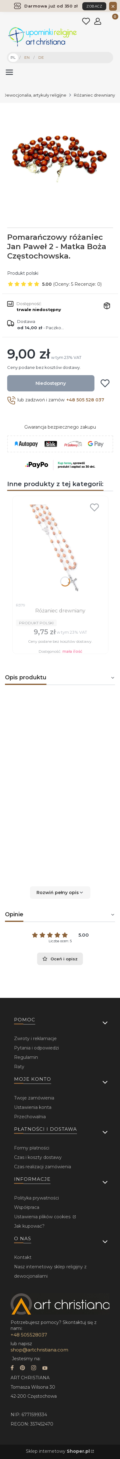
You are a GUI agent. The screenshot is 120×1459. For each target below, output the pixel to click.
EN (27, 57)
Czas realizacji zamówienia (42, 1167)
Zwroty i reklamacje (35, 1038)
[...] (59, 158)
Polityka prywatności (36, 1198)
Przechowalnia (30, 1116)
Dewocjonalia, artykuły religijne (34, 95)
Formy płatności (31, 1148)
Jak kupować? (29, 1226)
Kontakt (22, 1257)
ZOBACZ (94, 6)
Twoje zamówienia (34, 1098)
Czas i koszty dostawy (38, 1157)
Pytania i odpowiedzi (36, 1048)
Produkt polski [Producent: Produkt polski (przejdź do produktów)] (22, 273)
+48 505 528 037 (85, 400)
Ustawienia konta (32, 1107)
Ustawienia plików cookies (43, 1217)
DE (41, 57)
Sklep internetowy (58, 1451)
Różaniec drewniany (94, 95)
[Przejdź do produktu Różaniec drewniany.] (60, 549)
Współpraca (26, 1207)
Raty (19, 1066)
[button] (60, 892)
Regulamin (26, 1057)
